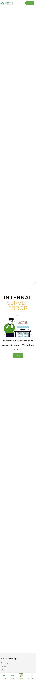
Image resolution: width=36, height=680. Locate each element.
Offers (3, 666)
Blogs (3, 670)
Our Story (4, 663)
